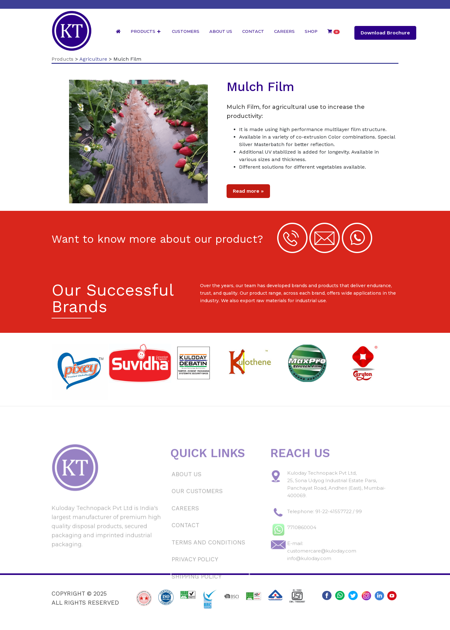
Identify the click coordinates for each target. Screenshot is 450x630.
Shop (311, 31)
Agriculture (93, 59)
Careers (284, 31)
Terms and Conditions (208, 556)
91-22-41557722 (333, 525)
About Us (220, 31)
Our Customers (197, 505)
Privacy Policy (195, 573)
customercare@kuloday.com (321, 565)
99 (359, 525)
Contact (253, 31)
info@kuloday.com (309, 572)
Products (143, 31)
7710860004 (301, 541)
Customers (185, 31)
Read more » (248, 191)
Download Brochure (385, 33)
